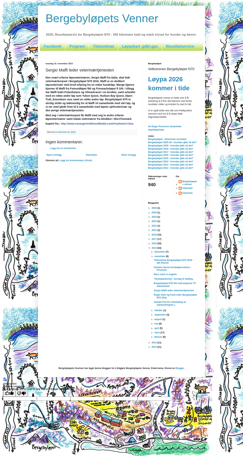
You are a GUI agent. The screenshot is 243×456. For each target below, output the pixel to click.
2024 (154, 217)
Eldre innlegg (128, 155)
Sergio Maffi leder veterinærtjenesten (174, 290)
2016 (154, 243)
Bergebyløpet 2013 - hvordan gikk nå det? (170, 164)
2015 (154, 248)
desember (160, 251)
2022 (154, 225)
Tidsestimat (103, 46)
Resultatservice (180, 46)
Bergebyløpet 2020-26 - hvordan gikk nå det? (172, 142)
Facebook (52, 46)
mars (157, 332)
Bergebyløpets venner (189, 182)
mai (156, 323)
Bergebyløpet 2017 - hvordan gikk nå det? (170, 152)
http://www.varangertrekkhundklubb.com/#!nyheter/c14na (97, 123)
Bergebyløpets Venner (102, 18)
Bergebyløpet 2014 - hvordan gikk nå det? (170, 161)
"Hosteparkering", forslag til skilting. (173, 279)
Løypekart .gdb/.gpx (140, 46)
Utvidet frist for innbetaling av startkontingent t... (170, 303)
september (160, 314)
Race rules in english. (165, 274)
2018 (154, 234)
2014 (154, 342)
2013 (154, 347)
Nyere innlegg (54, 155)
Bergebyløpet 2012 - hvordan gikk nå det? (170, 168)
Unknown (187, 188)
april (157, 328)
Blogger (179, 368)
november (160, 256)
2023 (154, 221)
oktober (158, 310)
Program (77, 46)
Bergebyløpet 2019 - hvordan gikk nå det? (170, 145)
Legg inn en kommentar (63, 148)
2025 (154, 212)
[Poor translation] (21, 393)
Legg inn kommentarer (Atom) (76, 160)
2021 (154, 230)
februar (158, 337)
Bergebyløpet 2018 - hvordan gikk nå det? (170, 149)
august (158, 319)
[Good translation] (9, 393)
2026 (154, 208)
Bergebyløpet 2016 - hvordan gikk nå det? (170, 155)
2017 (154, 239)
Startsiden (91, 155)
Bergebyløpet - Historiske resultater (167, 139)
